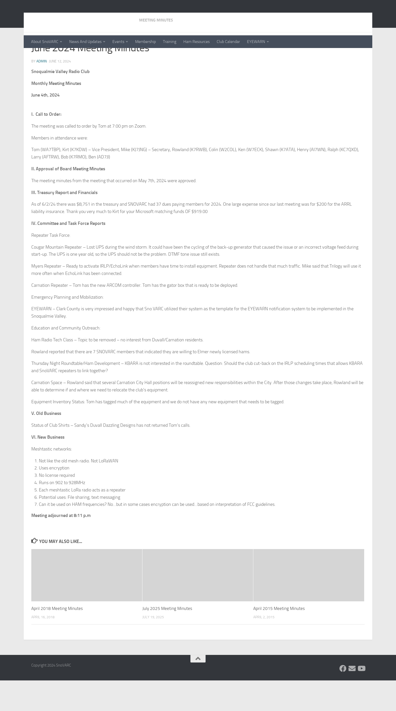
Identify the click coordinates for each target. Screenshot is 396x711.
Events (118, 41)
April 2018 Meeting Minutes (57, 639)
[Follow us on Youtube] (361, 699)
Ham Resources (196, 41)
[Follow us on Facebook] (342, 699)
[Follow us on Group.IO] (352, 699)
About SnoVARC (44, 41)
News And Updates (85, 41)
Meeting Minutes (48, 55)
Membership (145, 41)
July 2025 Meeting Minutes (167, 639)
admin (41, 92)
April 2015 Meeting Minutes (279, 639)
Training (169, 41)
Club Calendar (228, 41)
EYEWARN (256, 41)
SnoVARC (52, 17)
